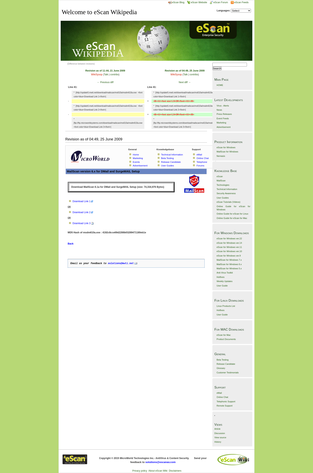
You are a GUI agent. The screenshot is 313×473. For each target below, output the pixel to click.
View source (220, 437)
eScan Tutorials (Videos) (228, 202)
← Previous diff (105, 82)
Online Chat (222, 397)
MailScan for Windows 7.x (229, 260)
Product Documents (226, 339)
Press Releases (224, 114)
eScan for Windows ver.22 (229, 238)
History (217, 442)
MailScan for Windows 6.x (229, 264)
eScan (220, 176)
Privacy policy (139, 470)
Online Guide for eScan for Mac (232, 218)
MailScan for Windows (227, 151)
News (219, 110)
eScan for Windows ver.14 (229, 243)
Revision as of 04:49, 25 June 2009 (185, 70)
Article (217, 429)
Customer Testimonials (228, 372)
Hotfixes (221, 277)
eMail (219, 393)
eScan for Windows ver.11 (229, 247)
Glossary (221, 368)
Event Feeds (223, 118)
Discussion (219, 433)
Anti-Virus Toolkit (225, 272)
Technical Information (227, 189)
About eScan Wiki (157, 470)
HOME (220, 85)
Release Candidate (226, 364)
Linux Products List (226, 306)
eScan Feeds (241, 2)
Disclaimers (175, 470)
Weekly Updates (224, 281)
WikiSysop (96, 74)
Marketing (221, 122)
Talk (106, 74)
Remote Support (225, 405)
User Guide (222, 285)
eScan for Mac (224, 335)
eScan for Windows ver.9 (229, 255)
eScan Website (197, 2)
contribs (114, 74)
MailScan (221, 180)
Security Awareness (226, 193)
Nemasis (221, 156)
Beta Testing (223, 360)
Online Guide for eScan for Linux (232, 214)
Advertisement (224, 127)
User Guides (223, 198)
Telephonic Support (226, 401)
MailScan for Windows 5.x (229, 268)
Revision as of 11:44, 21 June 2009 (105, 70)
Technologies (223, 185)
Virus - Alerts (223, 105)
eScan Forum (219, 2)
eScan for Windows (226, 147)
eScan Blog (176, 2)
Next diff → (185, 82)
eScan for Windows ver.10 (229, 251)
